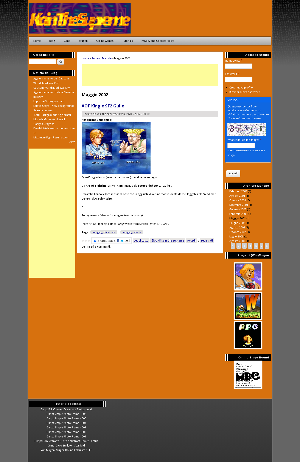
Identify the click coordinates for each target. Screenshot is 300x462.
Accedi (191, 240)
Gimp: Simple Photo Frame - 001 (66, 436)
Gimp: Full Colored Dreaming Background (66, 409)
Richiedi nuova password (244, 92)
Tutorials (127, 40)
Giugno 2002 (237, 223)
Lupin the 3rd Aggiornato (48, 101)
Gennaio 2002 (237, 209)
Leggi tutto (141, 240)
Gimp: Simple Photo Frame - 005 (66, 418)
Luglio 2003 (236, 236)
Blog (52, 40)
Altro (72, 142)
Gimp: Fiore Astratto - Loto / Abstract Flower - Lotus (66, 441)
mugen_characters (104, 232)
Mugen (83, 40)
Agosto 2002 (237, 227)
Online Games (104, 40)
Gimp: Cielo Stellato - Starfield (66, 445)
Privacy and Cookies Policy (157, 40)
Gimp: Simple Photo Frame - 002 (66, 432)
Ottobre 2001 (237, 200)
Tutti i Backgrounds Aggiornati (52, 114)
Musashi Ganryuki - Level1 (49, 119)
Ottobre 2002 (237, 232)
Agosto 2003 (237, 241)
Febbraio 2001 (238, 191)
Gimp (67, 40)
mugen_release (132, 232)
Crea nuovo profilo (241, 87)
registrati (207, 240)
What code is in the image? (244, 139)
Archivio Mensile (102, 58)
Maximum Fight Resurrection (50, 137)
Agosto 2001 (237, 195)
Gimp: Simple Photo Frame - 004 (66, 423)
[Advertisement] (150, 75)
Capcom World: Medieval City (51, 87)
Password (232, 74)
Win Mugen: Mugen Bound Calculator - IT (66, 450)
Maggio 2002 (237, 218)
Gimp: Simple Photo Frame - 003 (66, 427)
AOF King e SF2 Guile (103, 106)
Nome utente (233, 60)
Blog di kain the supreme (167, 240)
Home (37, 40)
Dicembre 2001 (238, 204)
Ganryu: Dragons (43, 124)
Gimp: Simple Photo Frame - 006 (66, 413)
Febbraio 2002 (238, 213)
